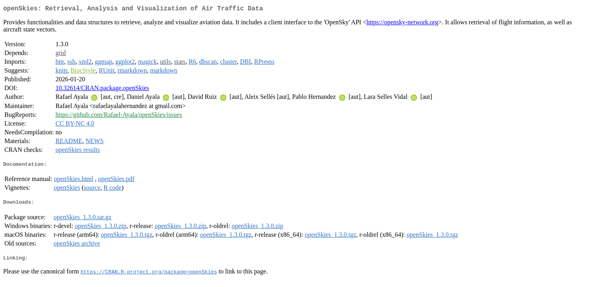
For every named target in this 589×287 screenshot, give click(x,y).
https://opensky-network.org (403, 23)
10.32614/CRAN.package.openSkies (102, 89)
